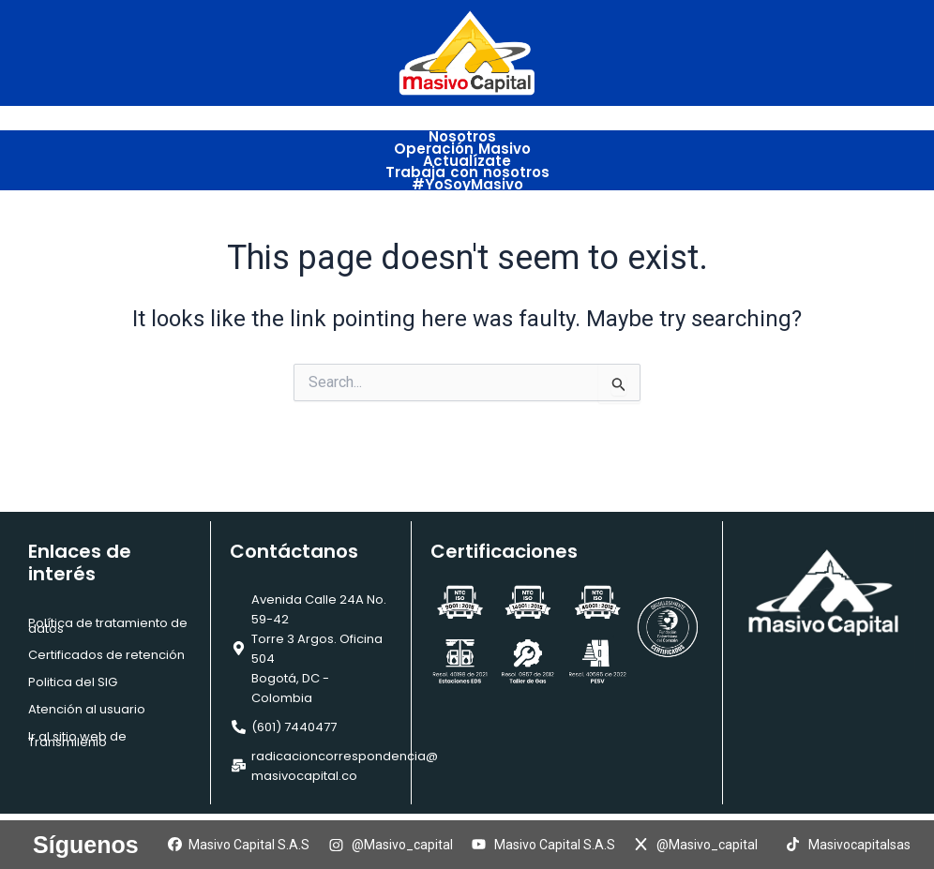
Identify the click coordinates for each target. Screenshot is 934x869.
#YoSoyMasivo (467, 177)
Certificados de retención (106, 655)
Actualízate (467, 156)
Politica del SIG (72, 682)
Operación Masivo (467, 146)
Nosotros (467, 135)
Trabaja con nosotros (467, 166)
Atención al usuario (86, 709)
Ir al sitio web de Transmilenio (77, 739)
